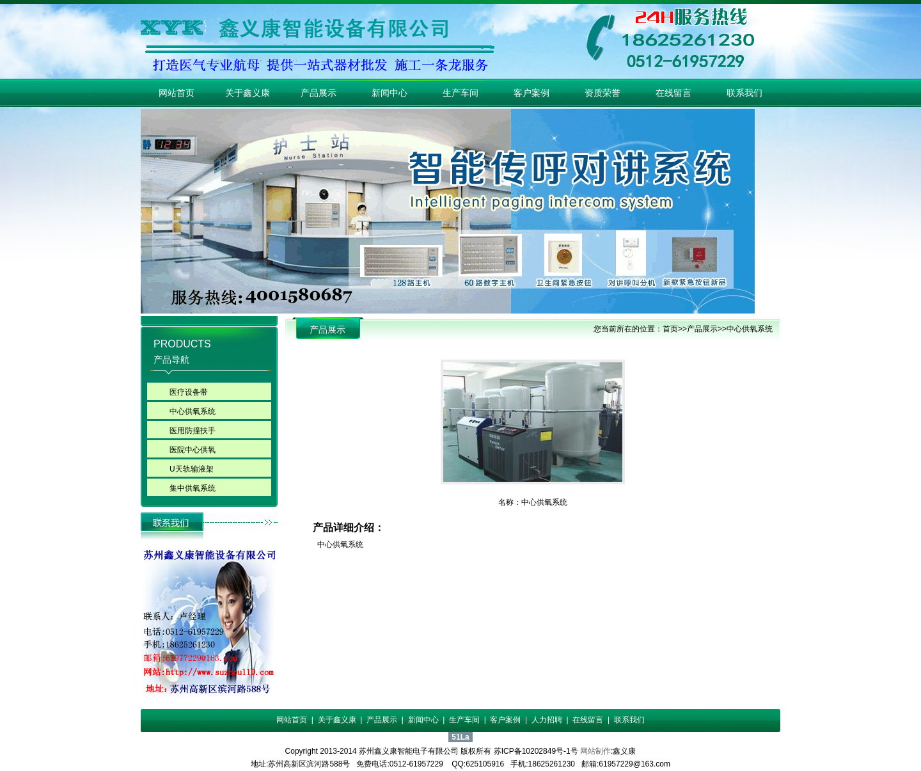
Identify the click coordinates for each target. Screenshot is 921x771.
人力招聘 (546, 719)
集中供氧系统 (192, 488)
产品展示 (318, 93)
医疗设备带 (188, 392)
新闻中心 (389, 93)
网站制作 (595, 751)
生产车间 (460, 93)
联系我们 (744, 93)
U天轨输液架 (191, 469)
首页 (670, 328)
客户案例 (531, 93)
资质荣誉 (602, 93)
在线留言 (673, 93)
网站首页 (176, 93)
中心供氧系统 (192, 411)
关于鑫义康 (247, 93)
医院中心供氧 (192, 449)
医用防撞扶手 (192, 430)
